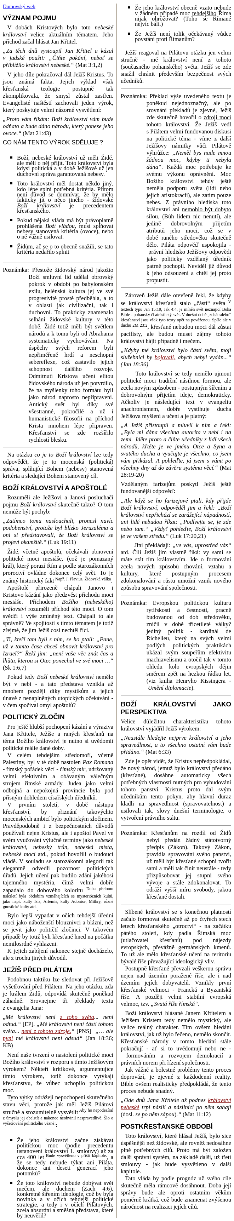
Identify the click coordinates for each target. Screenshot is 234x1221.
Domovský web (19, 6)
